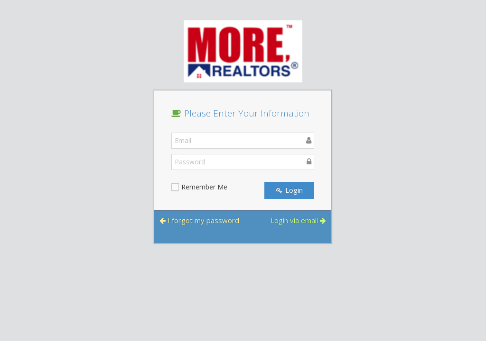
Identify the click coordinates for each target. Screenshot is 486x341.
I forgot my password (199, 220)
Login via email (298, 220)
